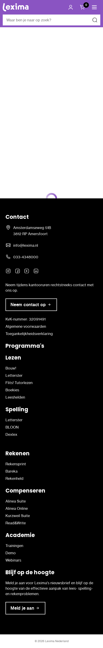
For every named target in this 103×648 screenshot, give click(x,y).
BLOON (12, 427)
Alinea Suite (15, 501)
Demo (10, 553)
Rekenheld (14, 478)
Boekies (12, 390)
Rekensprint (15, 464)
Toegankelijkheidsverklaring (29, 333)
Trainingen (14, 545)
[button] (94, 7)
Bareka (11, 471)
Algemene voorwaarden (25, 326)
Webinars (13, 560)
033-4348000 (25, 257)
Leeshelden (15, 397)
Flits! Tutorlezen (19, 382)
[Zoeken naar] (94, 20)
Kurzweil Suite (17, 515)
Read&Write (15, 523)
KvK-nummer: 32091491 (25, 319)
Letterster (14, 375)
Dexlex (11, 434)
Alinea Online (16, 508)
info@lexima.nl (25, 245)
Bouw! (10, 368)
